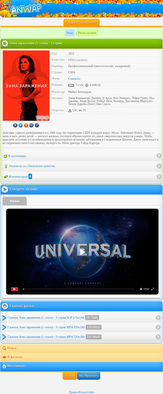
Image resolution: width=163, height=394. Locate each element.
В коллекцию (15, 156)
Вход (70, 33)
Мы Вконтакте (88, 375)
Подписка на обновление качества (29, 166)
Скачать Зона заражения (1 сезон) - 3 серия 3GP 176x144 (53, 317)
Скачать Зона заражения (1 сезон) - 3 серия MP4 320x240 (54, 327)
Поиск (9, 348)
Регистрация (87, 33)
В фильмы (12, 357)
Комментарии (18, 177)
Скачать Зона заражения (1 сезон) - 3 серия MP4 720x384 (54, 336)
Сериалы (74, 78)
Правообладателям (81, 392)
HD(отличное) (77, 60)
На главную (13, 366)
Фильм (15, 201)
